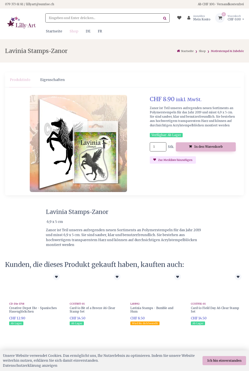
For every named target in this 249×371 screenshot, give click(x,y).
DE (88, 31)
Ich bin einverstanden (224, 360)
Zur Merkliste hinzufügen (173, 160)
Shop (74, 31)
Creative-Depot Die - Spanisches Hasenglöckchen (33, 309)
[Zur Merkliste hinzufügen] (56, 277)
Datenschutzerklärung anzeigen (30, 365)
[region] (124, 79)
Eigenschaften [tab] (52, 80)
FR (100, 31)
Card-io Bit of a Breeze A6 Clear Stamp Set (92, 309)
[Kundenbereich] (197, 18)
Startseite (54, 31)
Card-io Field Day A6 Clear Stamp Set (215, 309)
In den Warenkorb (206, 147)
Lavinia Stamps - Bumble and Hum (151, 309)
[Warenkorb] (229, 18)
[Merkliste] (179, 18)
